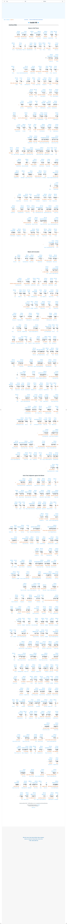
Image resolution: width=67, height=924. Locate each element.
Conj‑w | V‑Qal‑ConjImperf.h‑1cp (53, 224)
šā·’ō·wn (49, 230)
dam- (26, 114)
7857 (46, 394)
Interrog (49, 49)
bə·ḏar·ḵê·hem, (55, 137)
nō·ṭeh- (28, 384)
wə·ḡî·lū (38, 338)
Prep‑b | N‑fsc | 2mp (43, 224)
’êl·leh (47, 67)
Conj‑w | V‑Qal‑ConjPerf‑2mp (38, 366)
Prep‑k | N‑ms (17, 389)
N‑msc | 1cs (31, 96)
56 (43, 348)
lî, (25, 44)
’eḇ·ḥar (48, 149)
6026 (44, 371)
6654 (56, 406)
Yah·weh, (45, 32)
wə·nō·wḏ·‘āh (49, 454)
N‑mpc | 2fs (19, 331)
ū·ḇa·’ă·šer (30, 172)
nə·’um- (49, 79)
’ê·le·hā (22, 384)
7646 (41, 359)
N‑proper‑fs (36, 308)
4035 (31, 147)
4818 (56, 490)
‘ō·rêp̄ (57, 114)
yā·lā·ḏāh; (40, 256)
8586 (41, 147)
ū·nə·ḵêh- (56, 91)
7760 (54, 583)
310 (14, 525)
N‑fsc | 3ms (45, 424)
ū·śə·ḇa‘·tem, (40, 361)
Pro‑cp (57, 84)
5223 (56, 89)
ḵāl (13, 67)
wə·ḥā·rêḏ (43, 91)
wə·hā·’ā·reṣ (23, 32)
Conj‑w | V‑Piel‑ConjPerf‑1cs (31, 590)
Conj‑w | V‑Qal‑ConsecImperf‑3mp (52, 177)
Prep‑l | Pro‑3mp (16, 154)
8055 (54, 336)
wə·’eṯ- (55, 67)
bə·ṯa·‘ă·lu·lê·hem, (39, 149)
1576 (56, 240)
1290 (34, 406)
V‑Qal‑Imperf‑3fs (49, 261)
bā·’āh (30, 561)
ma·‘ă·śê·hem (47, 561)
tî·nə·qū (49, 361)
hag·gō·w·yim (55, 573)
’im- (41, 291)
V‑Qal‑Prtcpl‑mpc (42, 543)
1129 (30, 43)
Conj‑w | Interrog (19, 49)
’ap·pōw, (35, 491)
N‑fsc (41, 459)
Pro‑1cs (52, 154)
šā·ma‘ (51, 279)
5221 (43, 101)
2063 (45, 278)
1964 (33, 229)
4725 (56, 54)
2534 (42, 490)
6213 (33, 66)
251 (56, 205)
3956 (49, 571)
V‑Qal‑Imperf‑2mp (29, 49)
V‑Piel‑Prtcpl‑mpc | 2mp (39, 212)
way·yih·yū (25, 67)
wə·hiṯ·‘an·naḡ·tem (42, 372)
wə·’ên (48, 160)
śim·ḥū (54, 338)
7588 (49, 229)
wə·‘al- (40, 407)
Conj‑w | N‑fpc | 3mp (29, 154)
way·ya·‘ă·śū (55, 172)
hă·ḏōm (18, 32)
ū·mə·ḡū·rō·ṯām (29, 149)
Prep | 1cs (24, 49)
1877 (16, 441)
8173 (29, 406)
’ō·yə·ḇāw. (52, 465)
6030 (42, 159)
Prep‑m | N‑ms (32, 235)
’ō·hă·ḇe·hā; (20, 338)
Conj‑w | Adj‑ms (42, 96)
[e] (56, 31)
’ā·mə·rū (19, 195)
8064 (38, 31)
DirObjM (31, 308)
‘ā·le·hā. (34, 349)
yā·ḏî (40, 67)
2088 (43, 43)
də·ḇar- (49, 195)
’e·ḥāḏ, (44, 291)
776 (24, 31)
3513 (21, 205)
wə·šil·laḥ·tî (33, 585)
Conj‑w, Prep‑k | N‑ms (54, 401)
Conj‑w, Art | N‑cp (48, 578)
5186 (28, 383)
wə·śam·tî (54, 585)
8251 (47, 136)
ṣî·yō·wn (36, 303)
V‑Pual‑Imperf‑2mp (45, 436)
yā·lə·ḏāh (43, 303)
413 (29, 194)
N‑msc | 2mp (31, 447)
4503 (34, 112)
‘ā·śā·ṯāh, (33, 67)
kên (30, 419)
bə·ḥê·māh (41, 491)
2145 (46, 266)
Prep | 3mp (44, 590)
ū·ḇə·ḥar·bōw (32, 503)
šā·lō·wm (11, 384)
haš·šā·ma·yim (37, 32)
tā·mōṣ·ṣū (56, 372)
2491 (46, 513)
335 (48, 43)
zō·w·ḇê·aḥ (29, 102)
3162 (56, 548)
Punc (50, 189)
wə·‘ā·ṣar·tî (35, 326)
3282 (11, 147)
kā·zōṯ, (45, 279)
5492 (23, 478)
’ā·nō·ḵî (26, 419)
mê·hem (24, 585)
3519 (23, 371)
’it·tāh (57, 349)
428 (46, 66)
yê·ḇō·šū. (29, 219)
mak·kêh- (43, 102)
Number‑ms (44, 296)
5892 (45, 229)
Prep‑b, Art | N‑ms (51, 543)
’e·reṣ (57, 291)
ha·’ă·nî (55, 314)
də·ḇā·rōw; (25, 195)
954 (29, 217)
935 (23, 147)
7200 (56, 217)
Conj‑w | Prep (38, 84)
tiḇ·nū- (31, 44)
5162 (46, 429)
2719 (33, 502)
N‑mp (36, 401)
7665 (50, 313)
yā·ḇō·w (26, 256)
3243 (49, 359)
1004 (39, 43)
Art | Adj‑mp (38, 200)
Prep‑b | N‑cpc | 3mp (55, 142)
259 (44, 290)
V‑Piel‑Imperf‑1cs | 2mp (19, 424)
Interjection (49, 485)
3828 (49, 124)
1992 (23, 124)
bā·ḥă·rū (18, 125)
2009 (49, 478)
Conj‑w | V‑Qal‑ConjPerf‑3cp (53, 520)
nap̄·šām (35, 137)
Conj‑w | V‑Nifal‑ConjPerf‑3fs (47, 459)
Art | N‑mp (56, 578)
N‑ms (40, 49)
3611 (45, 112)
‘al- (36, 91)
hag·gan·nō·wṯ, (20, 526)
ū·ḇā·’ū (39, 573)
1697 (31, 89)
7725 (48, 490)
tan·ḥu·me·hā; (20, 361)
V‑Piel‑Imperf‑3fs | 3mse (38, 424)
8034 (27, 205)
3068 (45, 31)
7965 (11, 383)
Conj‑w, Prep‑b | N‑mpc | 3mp (44, 142)
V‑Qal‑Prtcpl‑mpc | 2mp (47, 212)
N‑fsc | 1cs (51, 61)
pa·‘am (24, 291)
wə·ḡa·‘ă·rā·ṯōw (28, 491)
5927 (41, 112)
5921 (35, 89)
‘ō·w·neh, (42, 160)
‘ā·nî (17, 79)
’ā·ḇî (24, 149)
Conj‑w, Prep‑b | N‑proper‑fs (53, 436)
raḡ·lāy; (56, 44)
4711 (56, 371)
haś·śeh (22, 102)
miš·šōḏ (31, 361)
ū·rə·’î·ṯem (54, 442)
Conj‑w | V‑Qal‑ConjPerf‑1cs (33, 331)
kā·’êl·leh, (28, 279)
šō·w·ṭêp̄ (46, 396)
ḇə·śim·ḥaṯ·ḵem (43, 219)
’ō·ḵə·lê (43, 538)
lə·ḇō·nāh (49, 125)
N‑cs (51, 96)
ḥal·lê (47, 515)
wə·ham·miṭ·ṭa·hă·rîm (35, 526)
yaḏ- (41, 454)
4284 (41, 560)
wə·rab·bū (56, 515)
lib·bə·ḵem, (30, 442)
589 (51, 147)
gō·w (29, 291)
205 (34, 124)
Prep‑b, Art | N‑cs (37, 485)
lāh (15, 256)
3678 (31, 31)
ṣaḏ (57, 407)
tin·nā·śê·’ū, (48, 407)
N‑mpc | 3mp (48, 566)
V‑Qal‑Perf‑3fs (30, 142)
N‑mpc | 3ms (26, 459)
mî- (56, 279)
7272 (56, 43)
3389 (45, 336)
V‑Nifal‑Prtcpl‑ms (38, 508)
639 (34, 490)
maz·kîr (56, 125)
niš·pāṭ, (39, 503)
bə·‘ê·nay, (39, 172)
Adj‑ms (17, 84)
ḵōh (51, 384)
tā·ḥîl (51, 256)
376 (35, 101)
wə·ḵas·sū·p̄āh (22, 480)
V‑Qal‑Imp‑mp (54, 200)
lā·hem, (17, 149)
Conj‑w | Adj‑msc (55, 96)
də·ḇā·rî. (31, 91)
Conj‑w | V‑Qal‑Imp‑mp (36, 343)
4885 (52, 348)
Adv (12, 154)
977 (18, 124)
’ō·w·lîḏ (30, 314)
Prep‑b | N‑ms (51, 296)
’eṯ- (32, 303)
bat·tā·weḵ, (51, 538)
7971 (34, 583)
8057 (45, 217)
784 (38, 478)
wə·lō (27, 160)
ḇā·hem (44, 585)
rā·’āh (34, 279)
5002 (41, 548)
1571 (29, 124)
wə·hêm (35, 219)
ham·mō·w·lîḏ (48, 326)
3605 (50, 66)
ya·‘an (11, 149)
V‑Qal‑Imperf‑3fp (55, 459)
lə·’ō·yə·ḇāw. (51, 242)
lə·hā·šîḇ (48, 491)
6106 (25, 441)
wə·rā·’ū (27, 573)
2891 (38, 525)
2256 (18, 255)
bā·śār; (16, 503)
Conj (56, 154)
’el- (21, 79)
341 (52, 240)
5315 (35, 136)
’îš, (36, 102)
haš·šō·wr (48, 102)
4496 (51, 54)
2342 (50, 255)
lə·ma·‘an (32, 207)
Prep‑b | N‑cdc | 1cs (38, 177)
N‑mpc (47, 520)
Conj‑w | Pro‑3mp (34, 224)
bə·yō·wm (51, 291)
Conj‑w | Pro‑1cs (53, 566)
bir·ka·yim (34, 407)
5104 (18, 383)
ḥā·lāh (56, 303)
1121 (27, 301)
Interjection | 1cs (33, 389)
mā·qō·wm (56, 56)
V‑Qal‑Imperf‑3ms (20, 212)
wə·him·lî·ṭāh (55, 268)
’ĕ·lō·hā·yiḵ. (18, 326)
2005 (34, 383)
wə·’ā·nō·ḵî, (53, 561)
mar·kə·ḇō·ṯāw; (55, 491)
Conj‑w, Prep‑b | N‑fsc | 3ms (30, 508)
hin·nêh (49, 480)
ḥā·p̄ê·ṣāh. (30, 137)
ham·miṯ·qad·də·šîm (52, 526)
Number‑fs (20, 296)
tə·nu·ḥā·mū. (45, 431)
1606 (29, 490)
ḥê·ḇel (18, 256)
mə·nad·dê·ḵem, (39, 207)
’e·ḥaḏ (11, 526)
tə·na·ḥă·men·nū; (38, 419)
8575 (21, 359)
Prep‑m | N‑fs (44, 235)
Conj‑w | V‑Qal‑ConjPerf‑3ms (40, 447)
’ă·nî (52, 149)
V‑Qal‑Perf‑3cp (55, 189)
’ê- (49, 44)
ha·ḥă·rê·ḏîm (37, 195)
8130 (49, 205)
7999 (13, 229)
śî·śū (14, 338)
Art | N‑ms (49, 107)
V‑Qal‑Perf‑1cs (16, 177)
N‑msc (50, 84)
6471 (23, 290)
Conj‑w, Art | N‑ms (25, 543)
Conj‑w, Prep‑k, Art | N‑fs (21, 485)
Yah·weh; (44, 79)
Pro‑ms (44, 49)
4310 (55, 278)
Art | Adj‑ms (44, 177)
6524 (56, 452)
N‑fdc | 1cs (56, 49)
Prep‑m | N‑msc (30, 366)
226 (38, 583)
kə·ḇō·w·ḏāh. (23, 372)
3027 (39, 66)
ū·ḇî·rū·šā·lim (55, 431)
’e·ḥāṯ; (20, 291)
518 (40, 290)
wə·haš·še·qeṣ (25, 538)
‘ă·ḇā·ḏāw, (25, 454)
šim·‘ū (55, 195)
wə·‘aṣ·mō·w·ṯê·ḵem (23, 442)
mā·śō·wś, (51, 349)
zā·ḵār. (46, 268)
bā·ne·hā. (27, 303)
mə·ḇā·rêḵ (42, 125)
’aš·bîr (50, 314)
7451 (44, 171)
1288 (43, 124)
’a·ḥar (15, 526)
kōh (56, 32)
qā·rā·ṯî (56, 160)
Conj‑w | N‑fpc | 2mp (24, 447)
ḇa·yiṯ (40, 44)
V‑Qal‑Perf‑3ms (24, 331)
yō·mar (21, 314)
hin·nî (35, 384)
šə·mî (28, 207)
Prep (21, 84)
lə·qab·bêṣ (22, 561)
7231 (56, 513)
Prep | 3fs (14, 261)
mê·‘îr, (45, 230)
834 (34, 43)
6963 (55, 229)
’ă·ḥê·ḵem (56, 207)
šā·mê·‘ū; (19, 160)
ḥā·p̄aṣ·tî (17, 172)
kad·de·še (16, 442)
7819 (55, 101)
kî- (15, 291)
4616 (32, 205)
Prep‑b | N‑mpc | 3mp (39, 154)
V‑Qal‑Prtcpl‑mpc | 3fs (19, 343)
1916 (18, 31)
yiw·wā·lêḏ (34, 291)
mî (38, 279)
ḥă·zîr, (14, 114)
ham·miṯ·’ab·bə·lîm (41, 349)
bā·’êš (38, 480)
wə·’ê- (20, 44)
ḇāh (31, 338)
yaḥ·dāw (56, 550)
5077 (41, 205)
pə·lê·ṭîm (56, 596)
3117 (51, 290)
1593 (22, 525)
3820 (31, 441)
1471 (28, 290)
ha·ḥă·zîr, (31, 538)
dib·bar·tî (34, 160)
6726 (36, 301)
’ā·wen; (34, 125)
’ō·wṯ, (39, 585)
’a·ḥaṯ (57, 538)
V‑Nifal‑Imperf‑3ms (34, 296)
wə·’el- (38, 79)
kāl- (51, 67)
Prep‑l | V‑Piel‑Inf (21, 566)
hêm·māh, (23, 125)
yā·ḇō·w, (30, 480)
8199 (39, 502)
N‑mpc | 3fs (28, 308)
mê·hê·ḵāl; (32, 230)
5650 (26, 452)
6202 (56, 112)
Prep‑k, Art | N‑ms (15, 447)
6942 (54, 525)
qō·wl (56, 230)
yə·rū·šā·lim (44, 338)
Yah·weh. (42, 515)
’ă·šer (35, 44)
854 (49, 336)
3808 (26, 159)
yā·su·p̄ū (50, 550)
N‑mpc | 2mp (56, 212)
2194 (18, 452)
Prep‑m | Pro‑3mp (23, 590)
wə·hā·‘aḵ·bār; (14, 538)
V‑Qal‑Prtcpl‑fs (29, 566)
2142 (56, 124)
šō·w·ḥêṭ (55, 102)
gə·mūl (56, 242)
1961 (26, 66)
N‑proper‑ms (44, 84)
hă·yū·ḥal (19, 279)
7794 (49, 101)
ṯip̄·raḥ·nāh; (55, 454)
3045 (50, 452)
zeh (44, 44)
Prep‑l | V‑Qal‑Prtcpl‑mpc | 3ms (49, 247)
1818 (25, 112)
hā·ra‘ (45, 172)
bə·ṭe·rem (55, 256)
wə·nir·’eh (56, 219)
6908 (22, 560)
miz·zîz (33, 372)
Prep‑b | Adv (55, 261)
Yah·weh (41, 384)
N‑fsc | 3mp (35, 142)
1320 (15, 502)
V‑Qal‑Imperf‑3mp (28, 224)
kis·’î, (32, 32)
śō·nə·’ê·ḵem (48, 207)
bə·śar (37, 538)
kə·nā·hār (18, 384)
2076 (30, 101)
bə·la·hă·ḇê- (21, 491)
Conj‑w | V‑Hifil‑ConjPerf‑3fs (53, 273)
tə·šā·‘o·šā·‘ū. (28, 407)
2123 (33, 371)
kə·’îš (55, 419)
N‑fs (35, 119)
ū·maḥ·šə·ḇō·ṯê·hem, (38, 561)
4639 (48, 560)
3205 (40, 255)
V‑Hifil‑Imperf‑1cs (27, 84)
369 (48, 159)
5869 (40, 171)
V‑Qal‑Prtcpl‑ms (54, 107)
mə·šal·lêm (13, 230)
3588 (14, 290)
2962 (55, 255)
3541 (55, 31)
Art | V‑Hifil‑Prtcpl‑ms (47, 331)
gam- (30, 125)
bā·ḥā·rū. (56, 184)
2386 (14, 112)
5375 (49, 406)
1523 (38, 336)
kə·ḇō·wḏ (40, 396)
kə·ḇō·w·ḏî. (13, 573)
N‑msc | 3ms (26, 200)
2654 (30, 136)
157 (21, 336)
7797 (13, 336)
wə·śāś (43, 442)
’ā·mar (51, 32)
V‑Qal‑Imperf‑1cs (47, 154)
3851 (22, 490)
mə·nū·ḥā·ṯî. (50, 56)
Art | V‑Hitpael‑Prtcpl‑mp (41, 354)
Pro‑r (35, 49)
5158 (56, 394)
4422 (56, 266)
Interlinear (8, 19)
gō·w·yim (35, 396)
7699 (31, 359)
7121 (56, 159)
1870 (56, 136)
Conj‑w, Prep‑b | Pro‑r (28, 177)
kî (55, 503)
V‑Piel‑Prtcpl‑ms (12, 235)
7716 (21, 101)
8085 (19, 159)
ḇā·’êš (51, 503)
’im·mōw (45, 419)
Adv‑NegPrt (23, 177)
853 (55, 66)
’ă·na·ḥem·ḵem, (20, 419)
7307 (50, 89)
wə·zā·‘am (18, 454)
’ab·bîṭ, (28, 79)
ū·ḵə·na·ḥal (55, 396)
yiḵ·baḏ (22, 207)
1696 (34, 159)
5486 (50, 548)
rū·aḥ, (50, 91)
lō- (24, 172)
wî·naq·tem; (27, 396)
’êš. (17, 491)
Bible (5, 19)
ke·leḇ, (45, 114)
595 (54, 560)
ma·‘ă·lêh (41, 114)
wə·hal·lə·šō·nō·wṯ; (47, 573)
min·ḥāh (34, 114)
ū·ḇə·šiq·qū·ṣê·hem (45, 137)
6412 (56, 595)
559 (51, 31)
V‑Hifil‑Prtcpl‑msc (43, 107)
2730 (43, 89)
